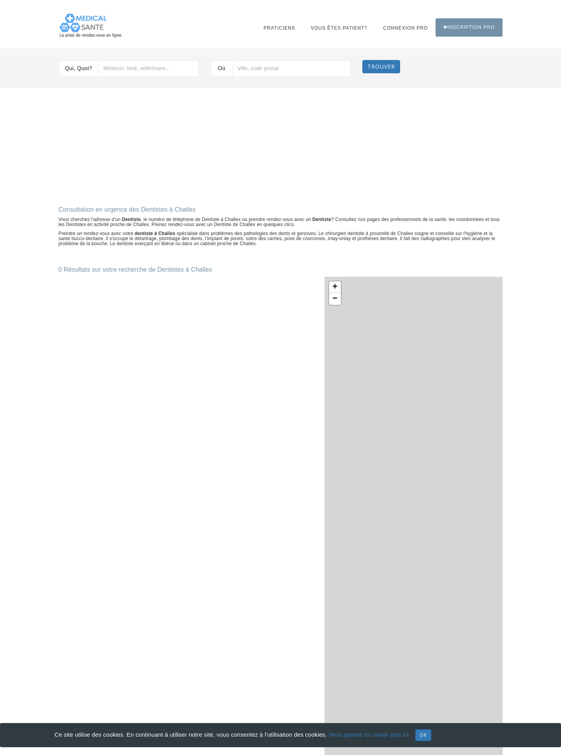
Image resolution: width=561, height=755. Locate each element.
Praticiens (279, 28)
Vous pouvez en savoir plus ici (369, 734)
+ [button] (334, 287)
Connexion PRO (405, 28)
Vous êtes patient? (339, 28)
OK (423, 735)
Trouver (381, 66)
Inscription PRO (469, 27)
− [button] (334, 299)
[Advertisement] (280, 143)
